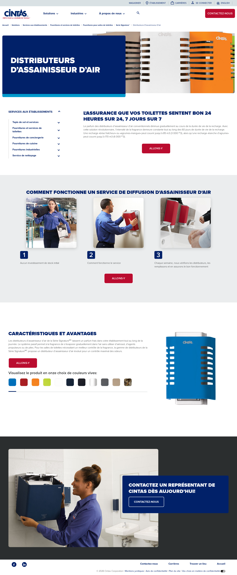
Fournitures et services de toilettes (65, 25)
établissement (158, 3)
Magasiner (135, 3)
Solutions (16, 25)
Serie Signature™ (123, 25)
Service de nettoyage (24, 155)
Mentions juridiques (134, 571)
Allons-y (26, 364)
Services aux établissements (35, 25)
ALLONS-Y (156, 148)
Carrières (180, 3)
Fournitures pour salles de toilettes (98, 25)
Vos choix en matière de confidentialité (203, 571)
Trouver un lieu (198, 563)
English (225, 3)
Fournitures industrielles (26, 149)
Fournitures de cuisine (24, 143)
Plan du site (174, 571)
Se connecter (204, 3)
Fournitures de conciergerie (28, 137)
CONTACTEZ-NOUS (146, 502)
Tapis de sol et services (25, 122)
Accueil (5, 25)
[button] (49, 15)
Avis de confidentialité (156, 571)
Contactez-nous (219, 14)
